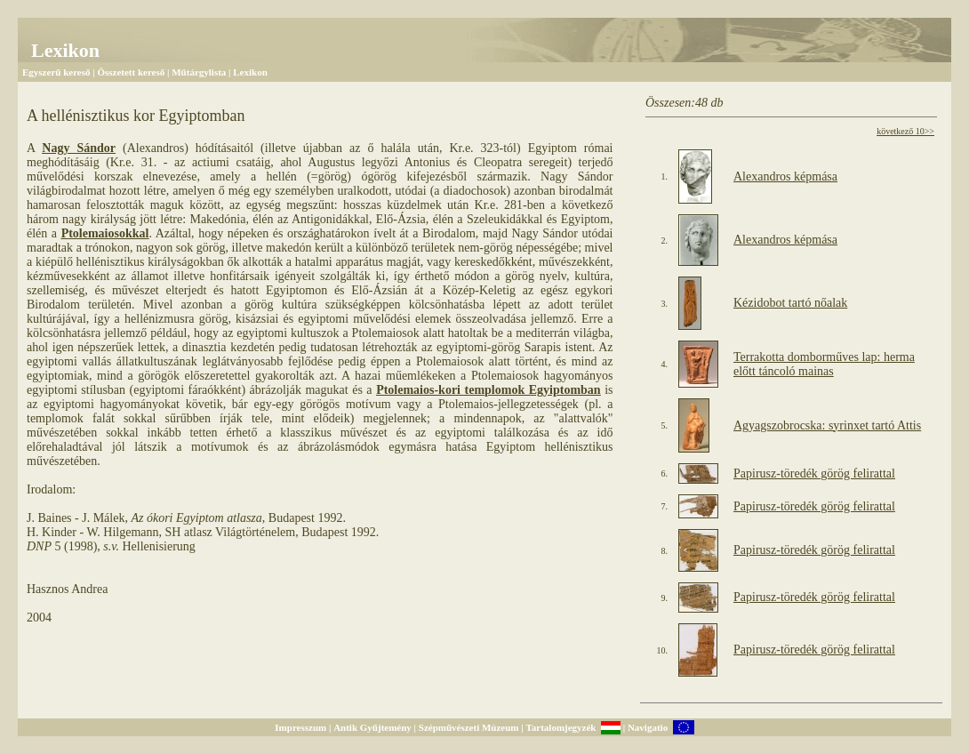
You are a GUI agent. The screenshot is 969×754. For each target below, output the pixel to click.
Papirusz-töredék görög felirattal (814, 473)
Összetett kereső (130, 72)
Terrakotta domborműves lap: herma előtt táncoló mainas (824, 364)
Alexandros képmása (785, 176)
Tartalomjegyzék (560, 727)
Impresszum (300, 727)
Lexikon (250, 72)
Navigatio (648, 727)
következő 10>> (905, 131)
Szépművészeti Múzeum (469, 727)
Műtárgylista (199, 72)
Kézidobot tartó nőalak (790, 302)
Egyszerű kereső (56, 72)
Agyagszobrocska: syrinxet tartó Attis (827, 425)
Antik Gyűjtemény (372, 727)
